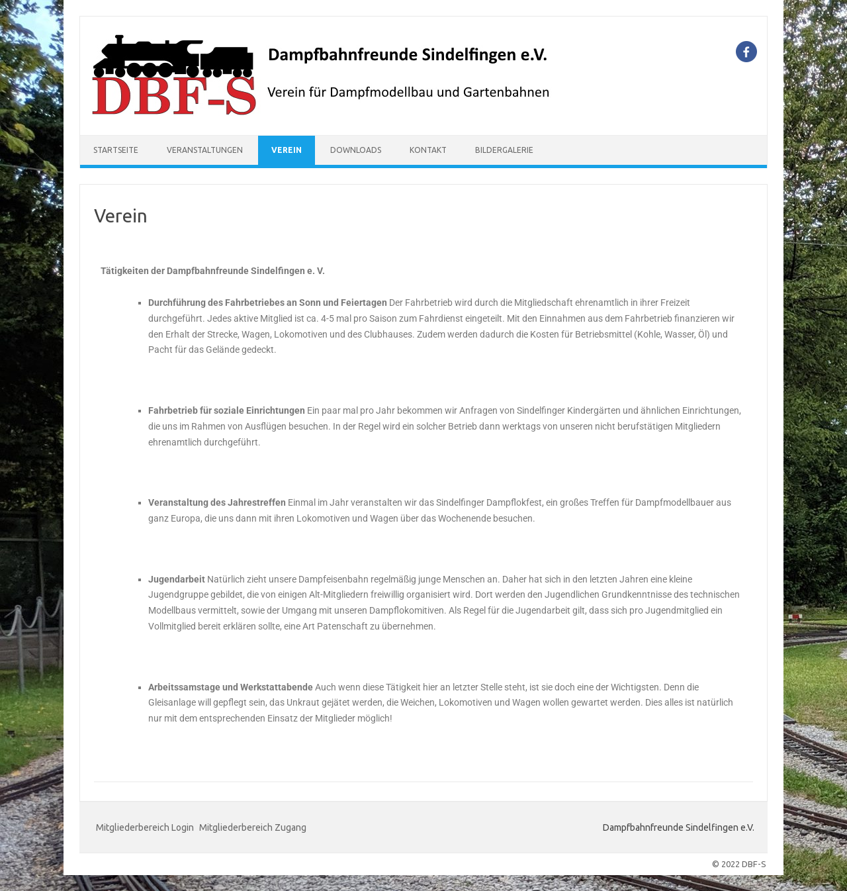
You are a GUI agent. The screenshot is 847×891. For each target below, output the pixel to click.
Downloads (355, 150)
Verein (286, 150)
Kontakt (428, 150)
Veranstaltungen (205, 150)
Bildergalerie (504, 150)
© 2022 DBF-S (739, 863)
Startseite (115, 150)
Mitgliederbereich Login (145, 827)
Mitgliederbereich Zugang (252, 827)
